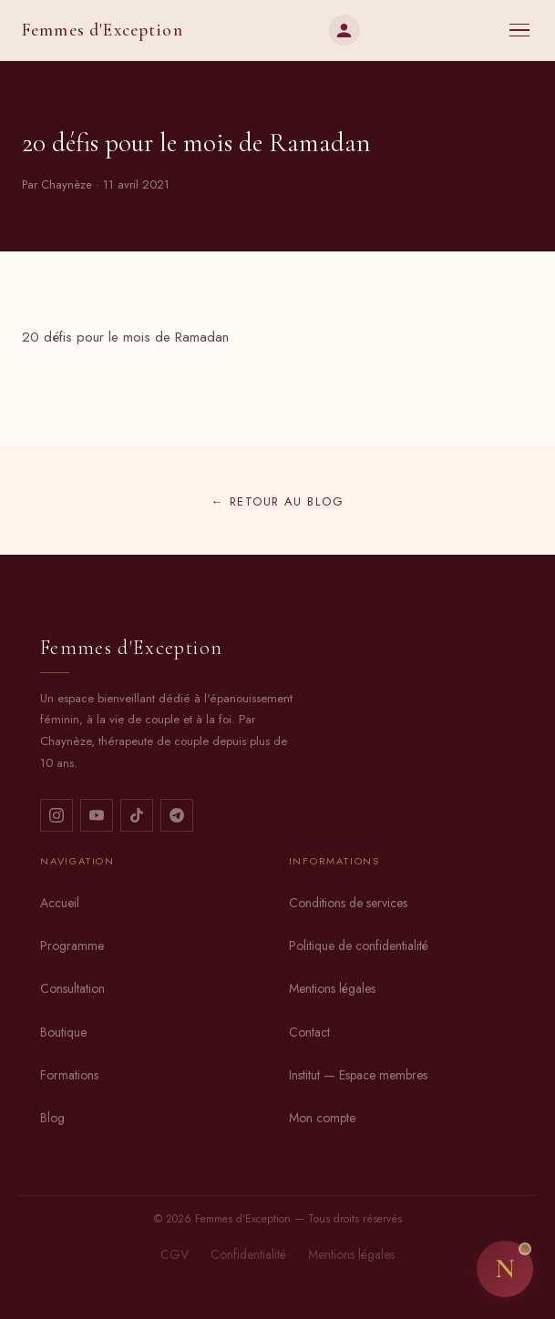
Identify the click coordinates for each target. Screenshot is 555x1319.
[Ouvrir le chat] (505, 1269)
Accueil (59, 903)
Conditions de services (348, 903)
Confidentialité (248, 1254)
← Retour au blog (277, 501)
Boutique (63, 1032)
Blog (52, 1118)
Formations (69, 1075)
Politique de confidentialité (358, 945)
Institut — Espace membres (358, 1075)
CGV (174, 1254)
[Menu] (519, 30)
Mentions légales (332, 988)
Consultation (72, 988)
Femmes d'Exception (102, 30)
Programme (72, 945)
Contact (309, 1032)
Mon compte (322, 1118)
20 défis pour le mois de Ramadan (125, 337)
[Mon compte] (344, 30)
